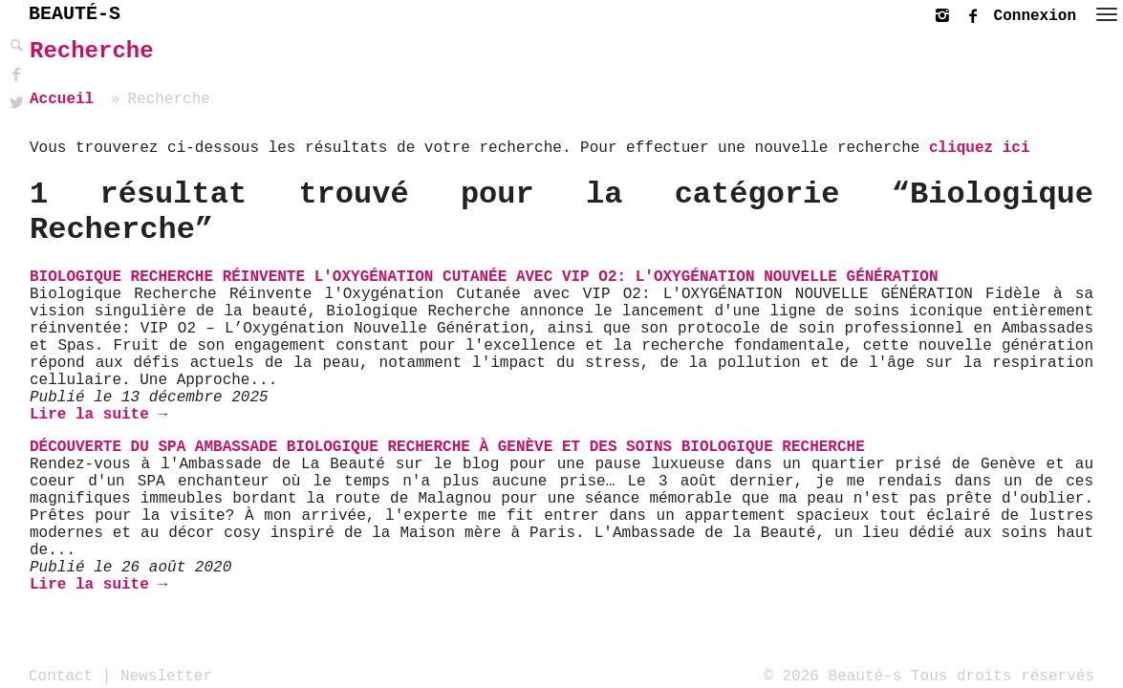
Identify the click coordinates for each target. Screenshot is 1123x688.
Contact (61, 675)
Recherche (92, 51)
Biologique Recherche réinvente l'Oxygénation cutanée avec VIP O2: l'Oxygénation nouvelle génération (484, 277)
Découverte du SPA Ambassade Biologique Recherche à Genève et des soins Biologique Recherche (447, 447)
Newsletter (166, 675)
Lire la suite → (98, 414)
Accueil (62, 99)
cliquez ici (979, 148)
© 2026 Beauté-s (832, 675)
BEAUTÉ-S (74, 14)
